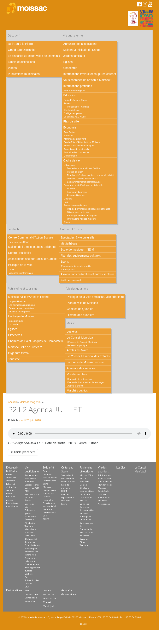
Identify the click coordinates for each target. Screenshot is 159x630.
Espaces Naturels (76, 195)
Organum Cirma (18, 353)
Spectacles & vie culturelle (77, 237)
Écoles (67, 103)
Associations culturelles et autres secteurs (87, 274)
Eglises (68, 62)
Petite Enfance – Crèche (76, 100)
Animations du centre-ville (77, 149)
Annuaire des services (81, 368)
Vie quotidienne (73, 35)
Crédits (83, 624)
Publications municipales (24, 74)
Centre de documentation (21, 308)
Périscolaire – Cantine (78, 106)
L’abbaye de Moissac (21, 316)
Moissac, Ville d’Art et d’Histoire (28, 296)
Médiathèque (68, 243)
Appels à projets (75, 385)
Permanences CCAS (19, 242)
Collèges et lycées (73, 113)
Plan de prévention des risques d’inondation (89, 209)
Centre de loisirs (72, 110)
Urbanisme (69, 165)
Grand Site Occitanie (21, 49)
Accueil (12, 402)
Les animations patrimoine (22, 305)
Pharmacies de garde (74, 90)
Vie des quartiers (77, 288)
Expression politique (77, 345)
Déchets (68, 198)
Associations (104, 504)
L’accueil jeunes (32, 484)
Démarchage (70, 155)
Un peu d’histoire (17, 301)
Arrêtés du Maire (77, 350)
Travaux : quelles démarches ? (82, 178)
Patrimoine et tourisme (22, 288)
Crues (67, 222)
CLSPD (12, 269)
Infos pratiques (16, 321)
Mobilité (71, 188)
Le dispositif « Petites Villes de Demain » (34, 55)
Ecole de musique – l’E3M (77, 249)
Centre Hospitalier (19, 252)
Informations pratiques (77, 86)
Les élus (72, 331)
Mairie (70, 323)
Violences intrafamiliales (21, 273)
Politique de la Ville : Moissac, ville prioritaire (95, 296)
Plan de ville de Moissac (82, 303)
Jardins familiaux (74, 55)
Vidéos (12, 68)
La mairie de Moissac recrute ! (86, 362)
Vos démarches (77, 374)
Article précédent (23, 452)
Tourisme (68, 135)
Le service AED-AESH (75, 116)
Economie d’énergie (77, 192)
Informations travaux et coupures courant (89, 74)
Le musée (13, 324)
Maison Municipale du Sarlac (81, 49)
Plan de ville (71, 121)
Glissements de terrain (78, 212)
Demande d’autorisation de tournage (85, 382)
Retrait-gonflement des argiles (82, 215)
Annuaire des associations (80, 43)
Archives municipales (19, 311)
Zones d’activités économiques (79, 145)
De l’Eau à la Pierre (20, 43)
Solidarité (14, 229)
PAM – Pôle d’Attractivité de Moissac (82, 142)
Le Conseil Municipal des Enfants (88, 356)
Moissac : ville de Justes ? (25, 347)
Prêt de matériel (70, 280)
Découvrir (14, 35)
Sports (64, 261)
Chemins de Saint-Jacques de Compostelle (36, 341)
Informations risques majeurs (81, 219)
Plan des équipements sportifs (76, 266)
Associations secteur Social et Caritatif (32, 259)
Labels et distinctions (21, 62)
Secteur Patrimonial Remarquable (84, 182)
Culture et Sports (71, 229)
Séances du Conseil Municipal (82, 342)
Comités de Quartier (80, 309)
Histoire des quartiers (80, 315)
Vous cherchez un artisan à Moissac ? (87, 80)
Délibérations (14, 590)
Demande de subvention (79, 379)
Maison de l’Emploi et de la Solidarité (32, 246)
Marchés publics (77, 390)
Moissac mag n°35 (30, 402)
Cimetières (70, 68)
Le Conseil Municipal (80, 337)
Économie (69, 127)
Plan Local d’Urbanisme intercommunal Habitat (90, 175)
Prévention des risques (75, 205)
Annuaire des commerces (76, 152)
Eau (66, 202)
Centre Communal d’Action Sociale (30, 237)
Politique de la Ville (20, 265)
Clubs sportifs (68, 269)
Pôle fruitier (69, 132)
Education (69, 95)
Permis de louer (75, 172)
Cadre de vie (71, 160)
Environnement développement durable (83, 185)
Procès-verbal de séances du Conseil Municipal (49, 598)
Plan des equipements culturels (80, 255)
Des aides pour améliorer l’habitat (83, 168)
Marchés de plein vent (75, 139)
